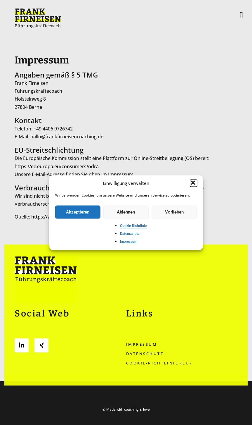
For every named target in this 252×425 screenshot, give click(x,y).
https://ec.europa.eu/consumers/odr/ (56, 166)
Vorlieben (174, 212)
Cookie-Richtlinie (133, 226)
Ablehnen (126, 212)
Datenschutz (130, 234)
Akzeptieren (77, 212)
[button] (193, 183)
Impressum (128, 242)
